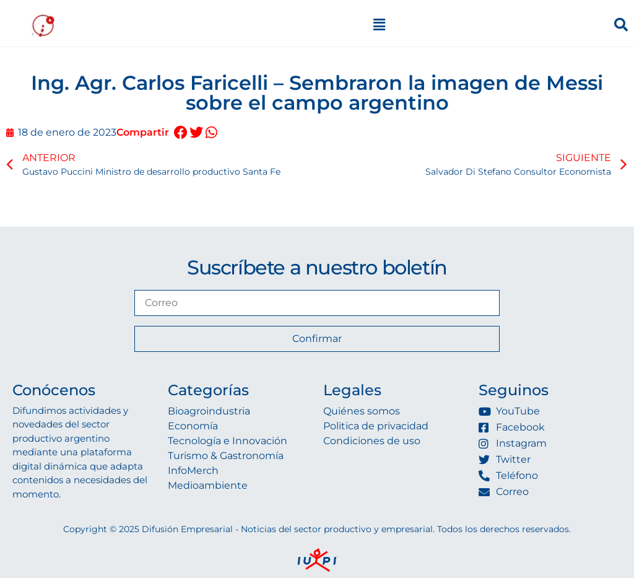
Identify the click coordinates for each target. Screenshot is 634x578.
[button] (180, 133)
